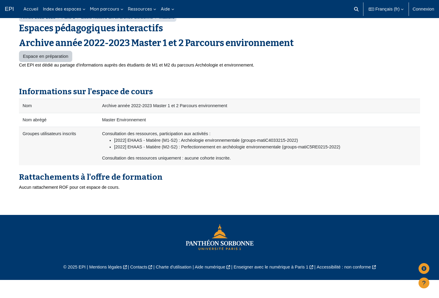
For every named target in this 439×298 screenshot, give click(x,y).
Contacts (136, 284)
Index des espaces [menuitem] (62, 9)
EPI (9, 9)
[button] (356, 9)
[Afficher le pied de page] (424, 283)
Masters (172, 32)
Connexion (423, 8)
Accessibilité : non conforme (349, 284)
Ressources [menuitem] (140, 9)
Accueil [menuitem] (30, 9)
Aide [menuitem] (165, 9)
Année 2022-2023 (39, 32)
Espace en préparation (45, 71)
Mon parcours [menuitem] (104, 9)
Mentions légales (101, 284)
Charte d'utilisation (171, 284)
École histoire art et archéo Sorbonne (120, 32)
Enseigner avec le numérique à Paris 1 (273, 284)
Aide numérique (209, 284)
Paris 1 (70, 32)
